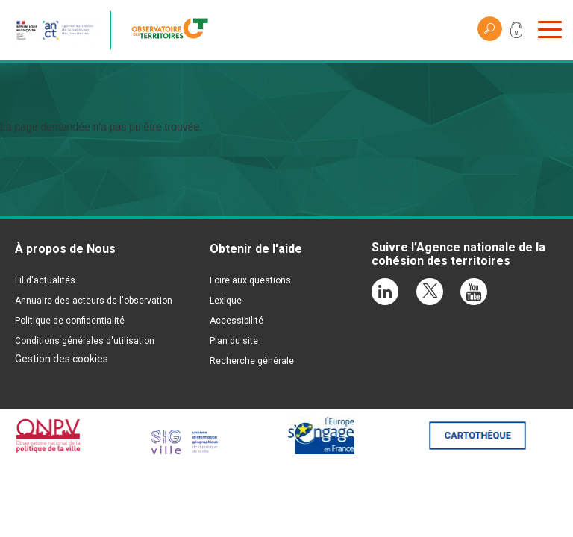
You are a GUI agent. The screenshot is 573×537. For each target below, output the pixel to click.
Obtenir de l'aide (256, 249)
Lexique (226, 300)
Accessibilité (236, 320)
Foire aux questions (250, 280)
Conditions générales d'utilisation (84, 341)
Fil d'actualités (45, 280)
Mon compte (516, 32)
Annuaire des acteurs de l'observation (93, 300)
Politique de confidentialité (70, 320)
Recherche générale (252, 361)
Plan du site (234, 341)
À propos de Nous (65, 249)
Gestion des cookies (61, 359)
